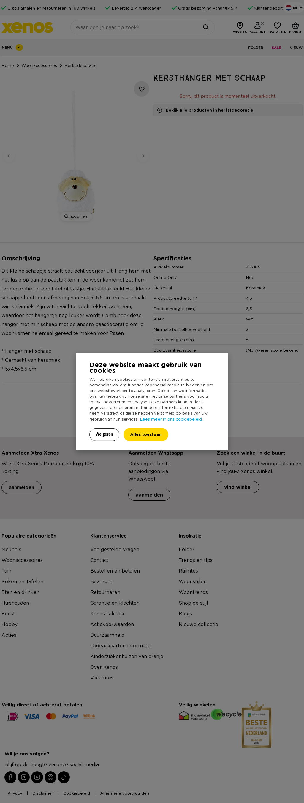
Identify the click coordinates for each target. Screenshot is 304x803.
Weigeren (104, 434)
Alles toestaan (146, 434)
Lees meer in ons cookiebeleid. (171, 418)
